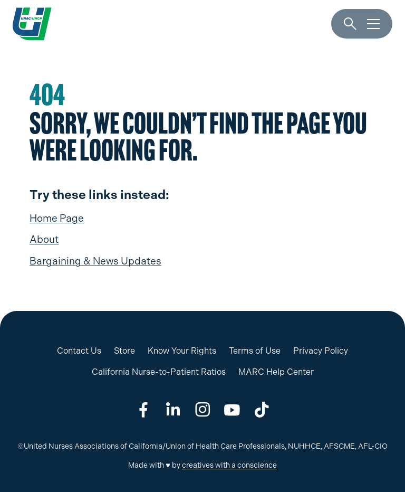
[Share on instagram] (202, 409)
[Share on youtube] (232, 409)
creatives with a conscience (229, 465)
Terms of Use (255, 351)
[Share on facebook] (143, 409)
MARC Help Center (276, 372)
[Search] (350, 24)
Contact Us (79, 351)
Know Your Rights (182, 351)
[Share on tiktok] (261, 409)
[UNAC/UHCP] (32, 24)
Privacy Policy (320, 351)
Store (124, 351)
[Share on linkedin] (173, 409)
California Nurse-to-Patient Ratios (159, 372)
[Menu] (373, 24)
